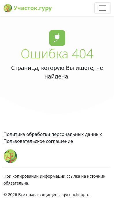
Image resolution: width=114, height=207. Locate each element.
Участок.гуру (27, 8)
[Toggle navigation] (102, 8)
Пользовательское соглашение (38, 141)
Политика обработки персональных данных (52, 134)
